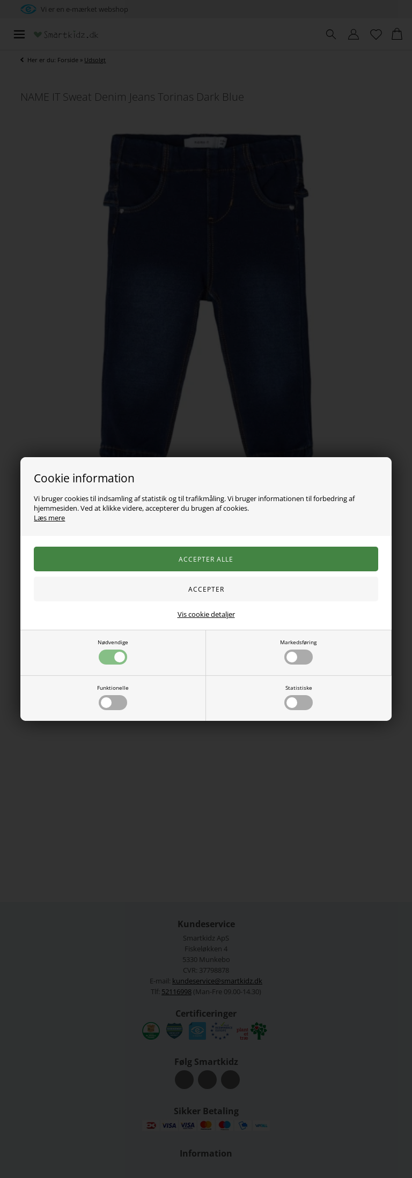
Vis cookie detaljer (206, 614)
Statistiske (298, 697)
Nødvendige (113, 651)
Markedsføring (298, 651)
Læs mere (49, 518)
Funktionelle (113, 697)
